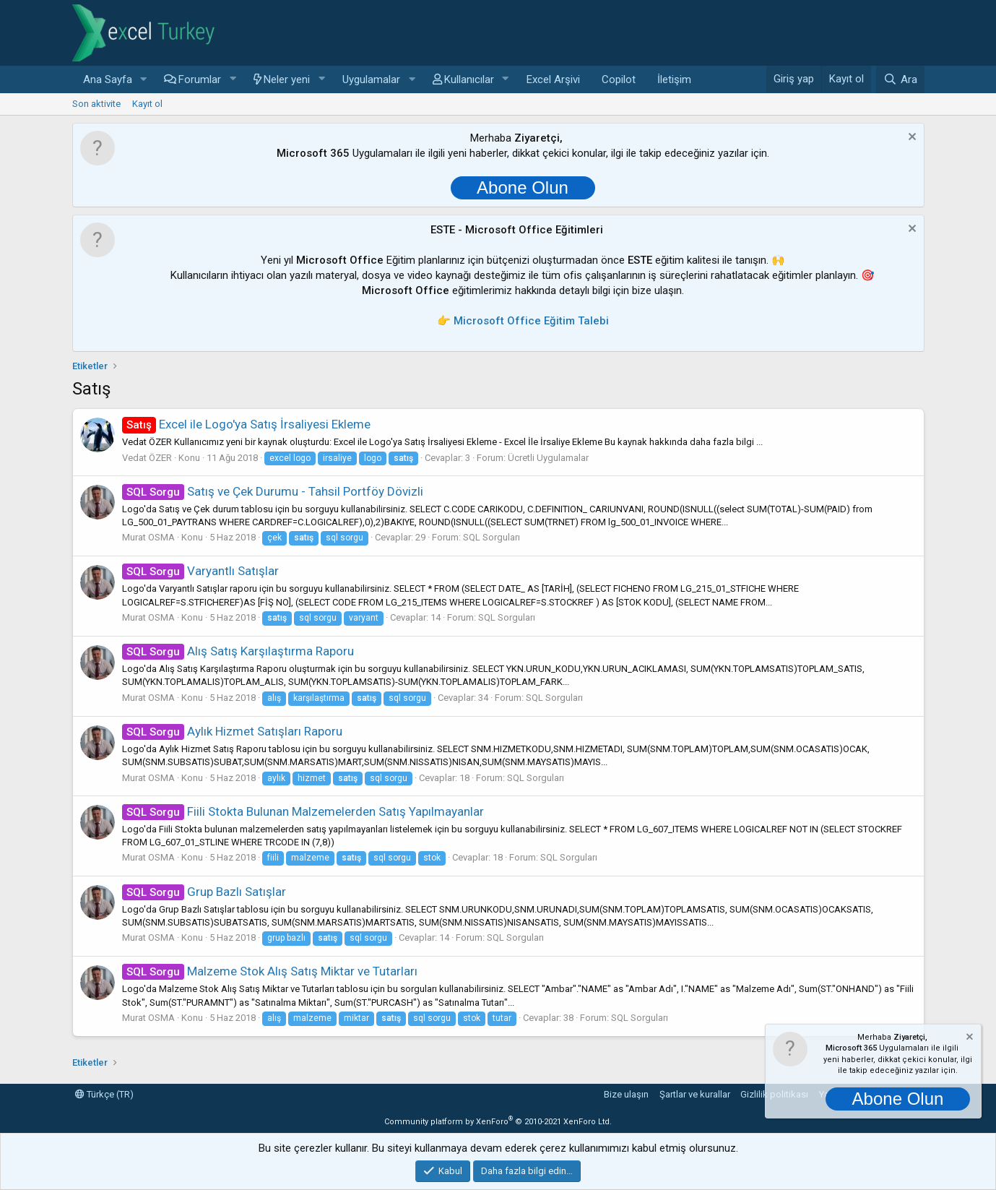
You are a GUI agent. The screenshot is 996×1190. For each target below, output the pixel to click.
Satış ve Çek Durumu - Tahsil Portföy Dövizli (273, 491)
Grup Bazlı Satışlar (204, 891)
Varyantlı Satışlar (201, 571)
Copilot (619, 79)
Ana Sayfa (107, 79)
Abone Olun (522, 187)
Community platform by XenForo (498, 1121)
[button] (143, 79)
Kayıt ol (147, 103)
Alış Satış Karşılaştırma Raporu (238, 651)
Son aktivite (96, 103)
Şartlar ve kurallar (694, 1094)
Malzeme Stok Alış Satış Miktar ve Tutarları (270, 971)
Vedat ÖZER (147, 457)
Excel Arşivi (553, 79)
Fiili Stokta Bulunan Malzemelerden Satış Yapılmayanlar (303, 811)
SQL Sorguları (491, 537)
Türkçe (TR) (104, 1094)
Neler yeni (287, 79)
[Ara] (900, 79)
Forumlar (199, 79)
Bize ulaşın (626, 1094)
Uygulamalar (371, 79)
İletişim (674, 79)
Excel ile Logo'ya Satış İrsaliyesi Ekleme (246, 424)
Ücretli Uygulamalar (548, 457)
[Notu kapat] (910, 138)
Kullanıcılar (469, 79)
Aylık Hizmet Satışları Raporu (232, 731)
